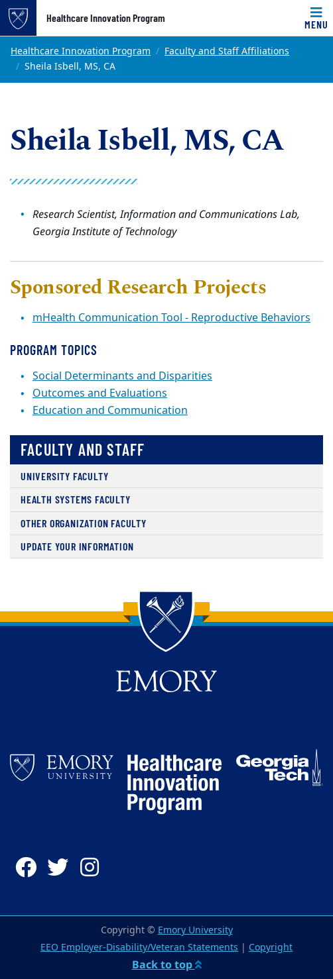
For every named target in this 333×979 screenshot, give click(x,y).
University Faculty (64, 476)
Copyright (271, 947)
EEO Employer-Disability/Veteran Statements (139, 947)
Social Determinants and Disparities (122, 376)
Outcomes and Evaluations (100, 393)
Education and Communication (110, 411)
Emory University (195, 930)
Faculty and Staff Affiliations (227, 51)
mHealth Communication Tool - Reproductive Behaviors (171, 318)
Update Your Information (77, 546)
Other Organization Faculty (84, 523)
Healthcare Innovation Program (105, 18)
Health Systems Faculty (76, 499)
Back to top (167, 964)
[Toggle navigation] (316, 18)
